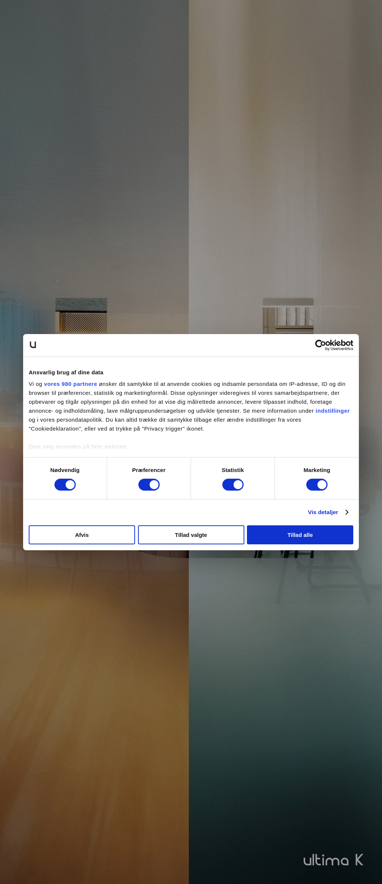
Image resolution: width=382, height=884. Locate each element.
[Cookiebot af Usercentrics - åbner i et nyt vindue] (320, 344)
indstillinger (333, 411)
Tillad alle (300, 535)
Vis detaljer (323, 512)
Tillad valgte (191, 535)
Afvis (82, 535)
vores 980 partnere (70, 384)
